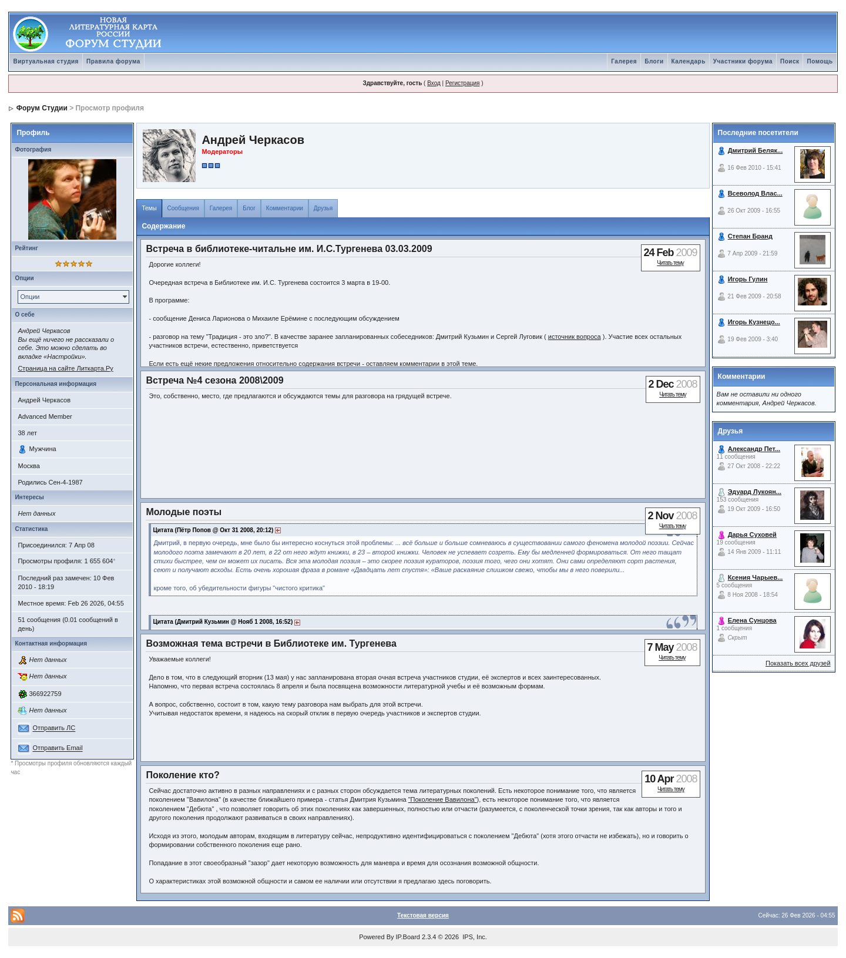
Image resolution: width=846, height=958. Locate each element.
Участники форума (743, 61)
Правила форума (113, 61)
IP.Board (408, 936)
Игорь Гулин (748, 279)
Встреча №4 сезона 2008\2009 (214, 380)
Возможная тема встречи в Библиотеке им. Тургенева (271, 643)
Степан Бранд (750, 236)
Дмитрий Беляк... (755, 150)
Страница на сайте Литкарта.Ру (65, 368)
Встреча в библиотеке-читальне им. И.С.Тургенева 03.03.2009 (289, 249)
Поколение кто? (182, 775)
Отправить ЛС (53, 728)
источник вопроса (574, 336)
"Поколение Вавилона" (442, 799)
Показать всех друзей (798, 663)
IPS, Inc (473, 936)
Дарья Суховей (752, 534)
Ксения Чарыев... (755, 577)
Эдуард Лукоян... (754, 491)
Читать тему (670, 263)
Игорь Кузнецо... (754, 321)
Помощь (819, 61)
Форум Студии (42, 108)
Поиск (790, 61)
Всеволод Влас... (755, 193)
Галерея (624, 61)
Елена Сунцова (752, 620)
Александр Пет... (754, 448)
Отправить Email (57, 748)
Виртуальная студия (46, 61)
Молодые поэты (183, 512)
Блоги (653, 61)
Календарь (689, 61)
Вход (434, 83)
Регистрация (462, 83)
